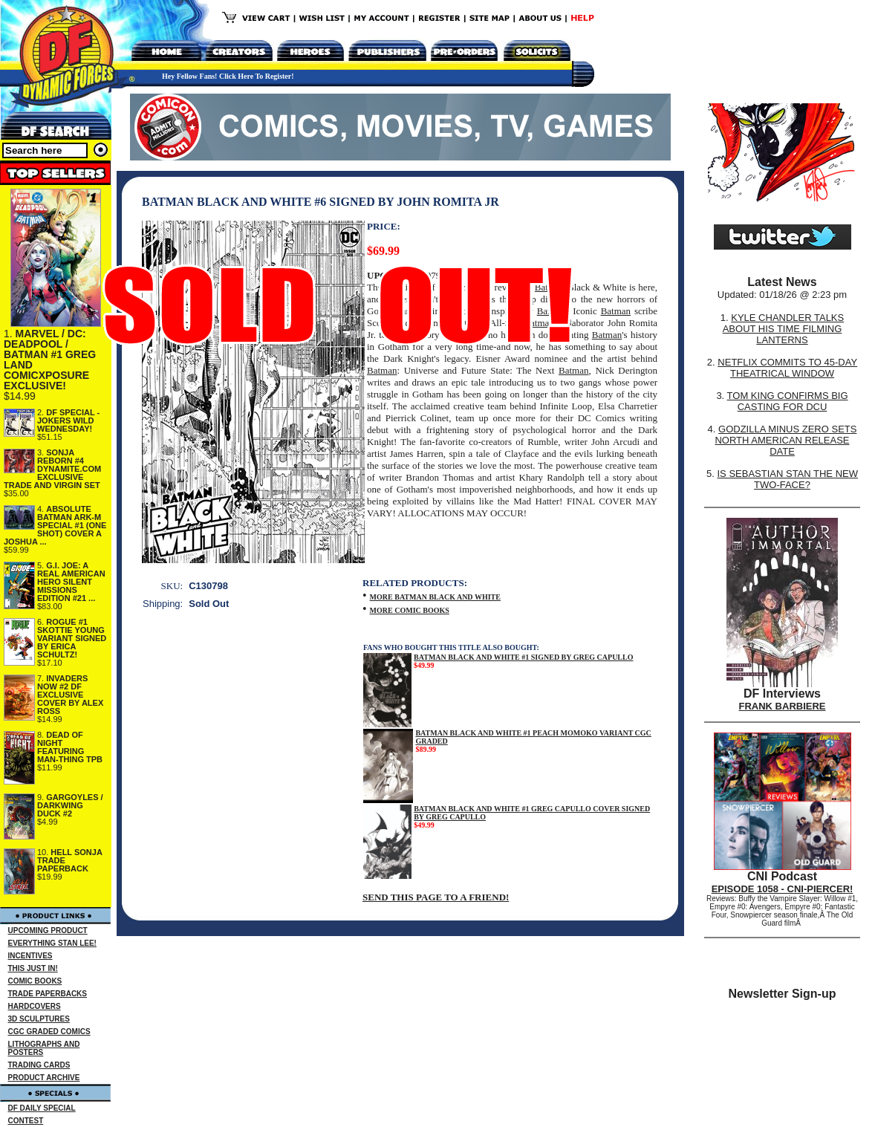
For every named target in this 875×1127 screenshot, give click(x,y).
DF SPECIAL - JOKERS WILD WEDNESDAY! (68, 420)
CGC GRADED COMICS (49, 1031)
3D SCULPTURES (39, 1019)
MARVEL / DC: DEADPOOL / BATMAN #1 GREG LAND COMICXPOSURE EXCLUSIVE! (50, 360)
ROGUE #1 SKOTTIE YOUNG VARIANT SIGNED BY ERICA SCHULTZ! (71, 638)
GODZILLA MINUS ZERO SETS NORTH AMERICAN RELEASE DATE (785, 440)
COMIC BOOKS (35, 981)
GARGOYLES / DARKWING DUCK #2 (70, 805)
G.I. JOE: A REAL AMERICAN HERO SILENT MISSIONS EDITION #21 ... (71, 582)
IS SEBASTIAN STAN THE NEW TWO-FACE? (787, 479)
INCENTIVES (30, 956)
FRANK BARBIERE (782, 706)
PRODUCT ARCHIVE (44, 1078)
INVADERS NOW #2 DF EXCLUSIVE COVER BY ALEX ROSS (70, 694)
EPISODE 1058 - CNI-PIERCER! (782, 888)
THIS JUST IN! (33, 968)
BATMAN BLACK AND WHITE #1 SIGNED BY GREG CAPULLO (523, 657)
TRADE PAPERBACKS (48, 994)
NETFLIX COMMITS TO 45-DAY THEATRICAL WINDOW (787, 368)
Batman (616, 310)
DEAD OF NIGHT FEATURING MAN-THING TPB (70, 747)
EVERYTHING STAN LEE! (52, 943)
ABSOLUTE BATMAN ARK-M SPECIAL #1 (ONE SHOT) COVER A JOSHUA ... (55, 525)
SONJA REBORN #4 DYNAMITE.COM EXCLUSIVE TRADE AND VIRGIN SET (52, 469)
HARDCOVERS (34, 1006)
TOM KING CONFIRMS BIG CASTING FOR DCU (787, 401)
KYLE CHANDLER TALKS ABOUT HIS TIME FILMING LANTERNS (784, 328)
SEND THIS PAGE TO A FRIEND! (435, 897)
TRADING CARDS (39, 1065)
